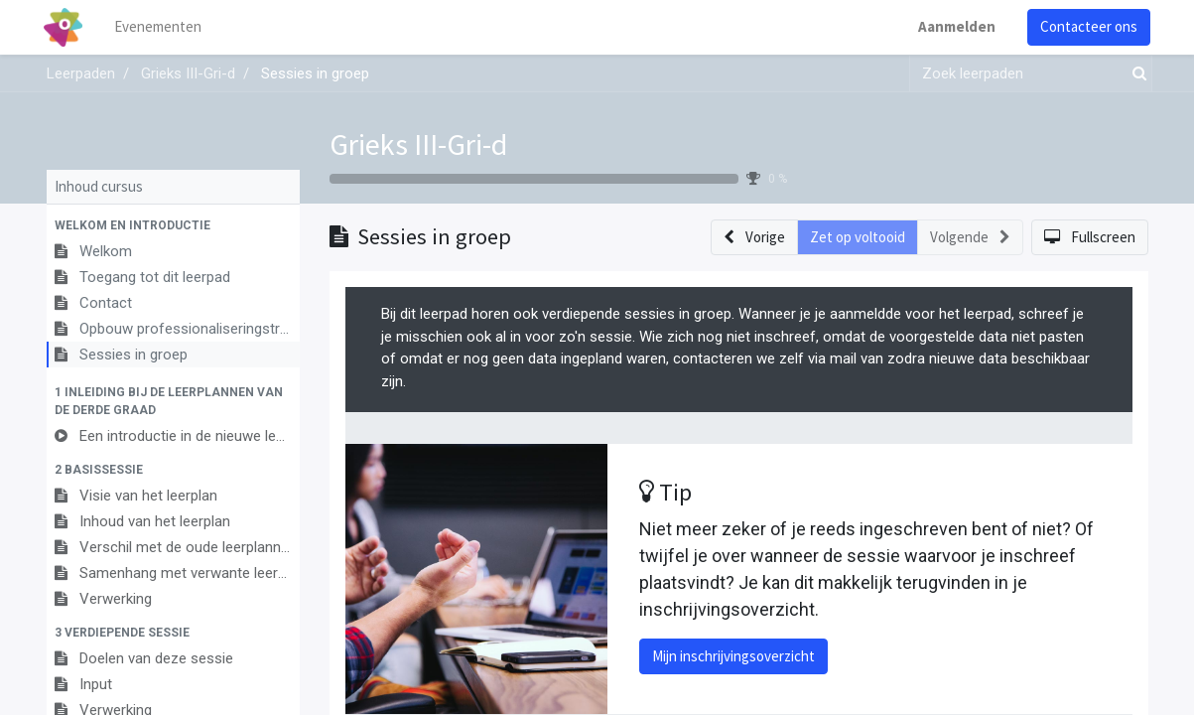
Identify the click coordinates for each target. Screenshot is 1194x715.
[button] (173, 225)
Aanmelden (955, 26)
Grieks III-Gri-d (418, 144)
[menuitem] (159, 27)
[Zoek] (1135, 74)
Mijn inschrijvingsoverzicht (733, 655)
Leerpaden (81, 73)
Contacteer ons (1086, 26)
